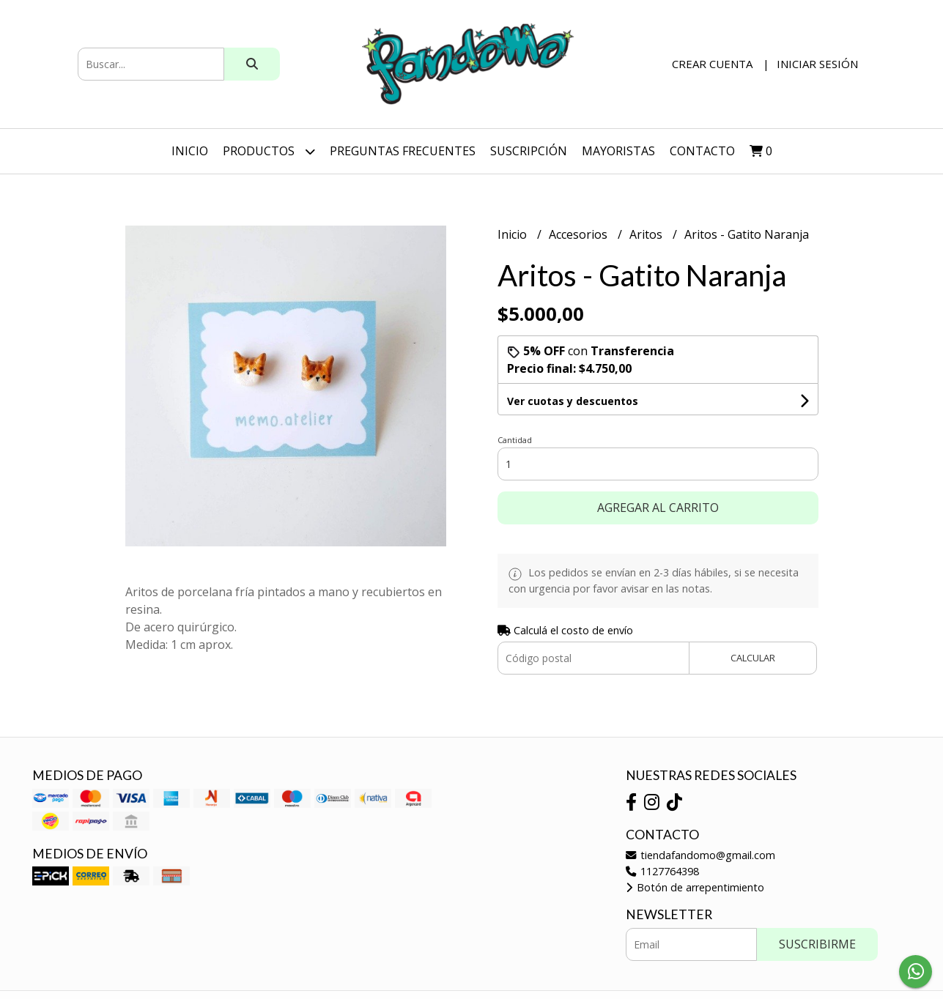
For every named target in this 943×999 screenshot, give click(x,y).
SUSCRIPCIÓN (528, 151)
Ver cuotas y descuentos (572, 401)
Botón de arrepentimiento (695, 887)
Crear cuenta (712, 63)
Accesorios (579, 234)
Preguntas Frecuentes (403, 151)
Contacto (702, 151)
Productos (269, 151)
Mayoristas (618, 151)
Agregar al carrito (658, 508)
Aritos (647, 234)
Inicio (189, 151)
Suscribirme (817, 944)
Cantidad (515, 439)
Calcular (753, 657)
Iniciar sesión (817, 63)
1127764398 (662, 871)
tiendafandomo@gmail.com (700, 855)
